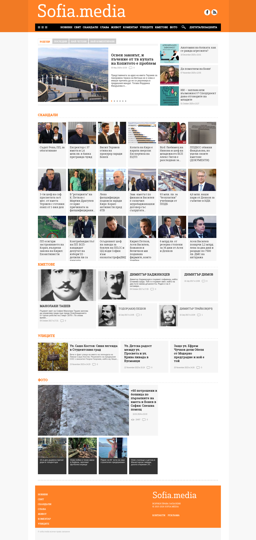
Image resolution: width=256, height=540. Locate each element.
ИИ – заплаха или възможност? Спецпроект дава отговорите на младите (198, 94)
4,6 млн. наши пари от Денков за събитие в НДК (202, 197)
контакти (158, 515)
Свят (77, 27)
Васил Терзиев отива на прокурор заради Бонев (111, 152)
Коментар (130, 27)
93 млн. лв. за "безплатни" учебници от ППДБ (169, 199)
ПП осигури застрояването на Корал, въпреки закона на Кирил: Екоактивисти (52, 247)
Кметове (161, 27)
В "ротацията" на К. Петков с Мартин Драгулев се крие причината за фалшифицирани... (82, 202)
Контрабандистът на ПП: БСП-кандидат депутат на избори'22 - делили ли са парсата (82, 250)
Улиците (146, 27)
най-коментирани (102, 41)
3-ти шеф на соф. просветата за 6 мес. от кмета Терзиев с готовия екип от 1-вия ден (52, 200)
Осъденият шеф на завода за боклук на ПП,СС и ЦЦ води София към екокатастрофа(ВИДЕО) (115, 249)
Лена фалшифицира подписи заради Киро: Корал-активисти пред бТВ (111, 202)
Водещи (45, 41)
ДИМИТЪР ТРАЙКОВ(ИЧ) (196, 308)
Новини (43, 494)
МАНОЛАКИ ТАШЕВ (55, 306)
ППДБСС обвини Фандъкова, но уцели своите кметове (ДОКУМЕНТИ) (201, 153)
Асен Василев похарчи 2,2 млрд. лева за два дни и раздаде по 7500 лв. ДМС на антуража (202, 249)
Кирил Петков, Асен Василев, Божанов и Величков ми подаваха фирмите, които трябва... (140, 250)
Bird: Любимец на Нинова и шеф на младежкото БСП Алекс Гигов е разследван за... (171, 153)
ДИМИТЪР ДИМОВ (198, 274)
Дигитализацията (203, 27)
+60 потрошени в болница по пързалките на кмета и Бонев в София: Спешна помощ (144, 400)
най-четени (79, 41)
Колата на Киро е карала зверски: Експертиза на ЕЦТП (141, 152)
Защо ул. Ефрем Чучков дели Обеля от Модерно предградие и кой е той (189, 353)
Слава (104, 27)
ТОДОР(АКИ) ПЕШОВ (132, 308)
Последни (60, 41)
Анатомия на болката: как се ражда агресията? (198, 49)
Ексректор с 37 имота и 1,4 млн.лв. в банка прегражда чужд (81, 152)
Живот (116, 27)
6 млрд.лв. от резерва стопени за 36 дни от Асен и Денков (171, 246)
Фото (173, 27)
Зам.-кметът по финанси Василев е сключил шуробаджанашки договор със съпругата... (142, 202)
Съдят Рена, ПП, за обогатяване (52, 148)
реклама (174, 515)
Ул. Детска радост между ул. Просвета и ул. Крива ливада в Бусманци (138, 353)
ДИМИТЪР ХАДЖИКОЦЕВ (150, 274)
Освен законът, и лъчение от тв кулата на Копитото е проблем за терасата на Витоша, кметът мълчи (133, 63)
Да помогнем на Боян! (196, 68)
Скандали (90, 27)
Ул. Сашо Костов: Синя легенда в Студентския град (93, 348)
